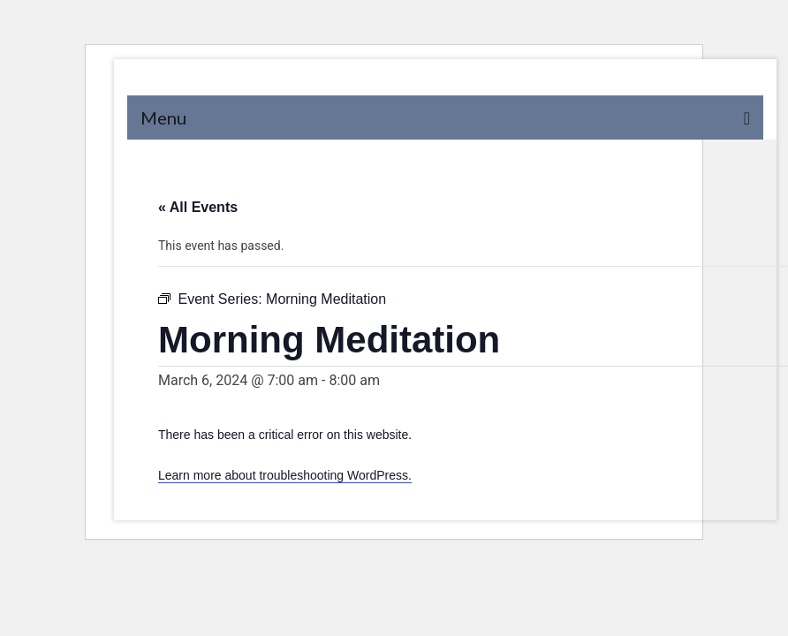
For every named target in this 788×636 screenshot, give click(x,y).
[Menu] (445, 117)
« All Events (198, 207)
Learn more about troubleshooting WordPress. (285, 475)
